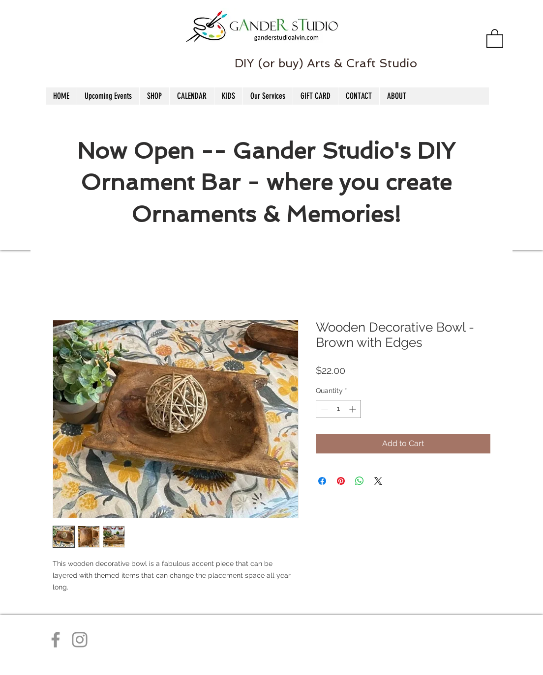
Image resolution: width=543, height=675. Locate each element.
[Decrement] (323, 409)
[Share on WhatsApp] (359, 481)
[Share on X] (378, 481)
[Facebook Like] (54, 45)
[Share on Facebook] (322, 481)
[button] (494, 38)
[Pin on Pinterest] (341, 481)
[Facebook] (55, 639)
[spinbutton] (338, 409)
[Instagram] (79, 639)
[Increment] (353, 409)
